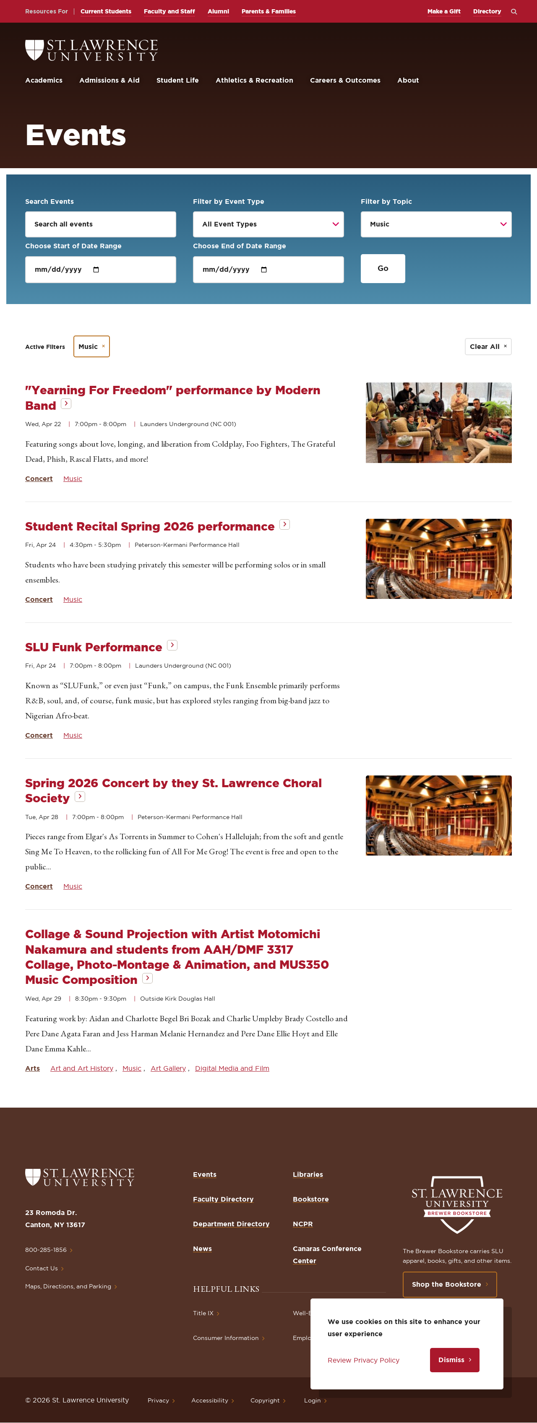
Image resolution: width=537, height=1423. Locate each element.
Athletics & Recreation (254, 80)
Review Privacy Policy (363, 1360)
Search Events (49, 201)
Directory (487, 11)
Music (72, 478)
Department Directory (231, 1224)
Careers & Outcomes (345, 80)
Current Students (106, 11)
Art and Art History (81, 1068)
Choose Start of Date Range (73, 246)
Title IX (203, 1313)
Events (204, 1174)
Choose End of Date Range (239, 246)
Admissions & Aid (109, 80)
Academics (44, 80)
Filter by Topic (386, 201)
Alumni (218, 11)
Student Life (177, 80)
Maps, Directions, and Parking (68, 1286)
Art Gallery (168, 1068)
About (408, 80)
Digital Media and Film (232, 1068)
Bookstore (311, 1199)
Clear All (485, 346)
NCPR (303, 1224)
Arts (32, 1068)
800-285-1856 (46, 1249)
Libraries (308, 1174)
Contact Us (41, 1268)
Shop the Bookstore (446, 1284)
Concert (39, 478)
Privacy (158, 1400)
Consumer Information (226, 1338)
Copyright (265, 1400)
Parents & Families (269, 11)
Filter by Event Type (228, 201)
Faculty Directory (223, 1199)
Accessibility (209, 1400)
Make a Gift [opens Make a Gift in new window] (444, 11)
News (202, 1248)
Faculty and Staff (169, 11)
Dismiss (451, 1359)
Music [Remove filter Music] (88, 346)
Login (312, 1400)
